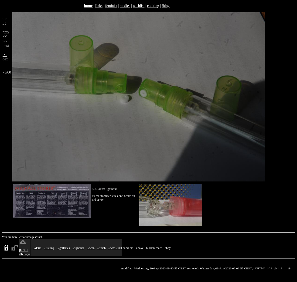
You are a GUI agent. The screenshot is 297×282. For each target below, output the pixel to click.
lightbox (111, 189)
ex (103, 189)
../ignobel (78, 248)
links (98, 6)
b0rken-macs (154, 248)
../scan (91, 248)
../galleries (63, 248)
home (88, 6)
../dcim (37, 248)
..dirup (5, 18)
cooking (153, 6)
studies (125, 6)
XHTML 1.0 (262, 268)
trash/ (40, 237)
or (100, 189)
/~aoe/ (23, 237)
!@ (288, 268)
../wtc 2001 (115, 248)
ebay (168, 248)
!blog (166, 6)
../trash (101, 248)
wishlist (138, 6)
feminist (111, 6)
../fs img (49, 248)
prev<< (6, 34)
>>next (6, 43)
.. (284, 268)
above (140, 248)
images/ (32, 237)
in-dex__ (5, 59)
